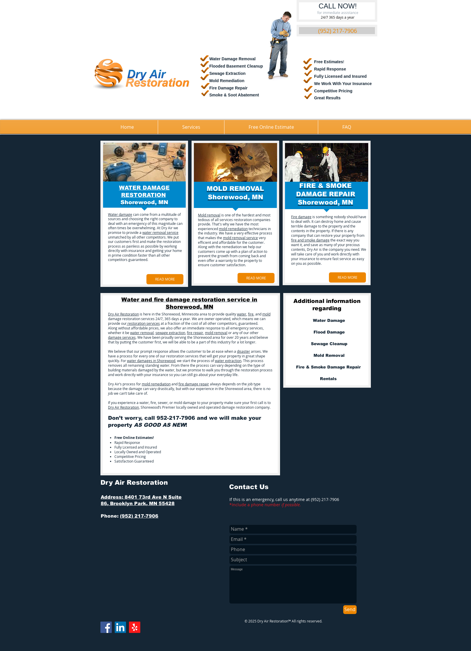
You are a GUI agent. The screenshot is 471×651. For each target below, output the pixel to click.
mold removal (216, 332)
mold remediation (233, 228)
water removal (142, 332)
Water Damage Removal (232, 59)
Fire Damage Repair (228, 88)
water (241, 314)
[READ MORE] (164, 279)
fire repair (195, 332)
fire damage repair (193, 384)
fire (251, 314)
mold (266, 314)
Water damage (120, 214)
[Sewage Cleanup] (329, 344)
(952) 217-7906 (139, 516)
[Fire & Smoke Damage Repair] (328, 367)
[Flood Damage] (329, 332)
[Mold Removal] (329, 355)
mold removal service (240, 237)
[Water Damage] (329, 321)
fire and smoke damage (310, 240)
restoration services (143, 323)
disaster (243, 351)
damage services (122, 337)
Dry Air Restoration (123, 314)
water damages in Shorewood (151, 360)
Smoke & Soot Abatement (234, 95)
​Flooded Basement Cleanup (236, 66)
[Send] (350, 609)
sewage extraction (170, 332)
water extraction (228, 360)
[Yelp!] (134, 627)
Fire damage (301, 216)
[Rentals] (328, 379)
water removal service (160, 232)
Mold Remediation (227, 80)
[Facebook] (106, 627)
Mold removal (209, 215)
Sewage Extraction (227, 73)
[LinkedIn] (120, 627)
